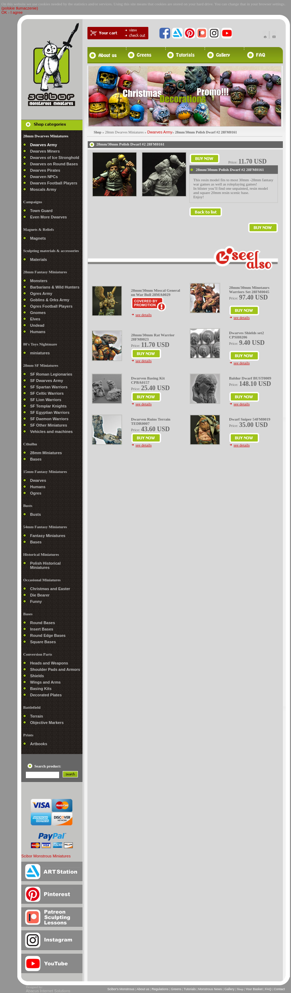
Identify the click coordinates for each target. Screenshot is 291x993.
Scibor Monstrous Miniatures (45, 856)
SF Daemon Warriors (49, 419)
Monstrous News (210, 989)
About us (143, 989)
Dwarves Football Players (53, 183)
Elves (35, 319)
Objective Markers (47, 722)
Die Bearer (40, 595)
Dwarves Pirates (45, 170)
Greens (176, 989)
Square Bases (43, 642)
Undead (37, 325)
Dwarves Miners (45, 151)
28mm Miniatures (46, 453)
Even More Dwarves (48, 217)
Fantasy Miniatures (47, 535)
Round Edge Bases (47, 635)
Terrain (36, 716)
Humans (37, 332)
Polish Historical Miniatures (45, 565)
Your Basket (254, 989)
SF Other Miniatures (48, 425)
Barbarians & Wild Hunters (54, 287)
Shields (37, 676)
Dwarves (38, 480)
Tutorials (189, 989)
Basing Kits (41, 688)
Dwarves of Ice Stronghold (54, 157)
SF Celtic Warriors (47, 393)
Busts (35, 514)
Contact (279, 989)
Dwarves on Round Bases (54, 164)
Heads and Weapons (49, 663)
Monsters (38, 281)
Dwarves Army (43, 145)
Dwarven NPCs (44, 177)
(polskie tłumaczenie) (19, 8)
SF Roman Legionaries (51, 374)
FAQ (268, 989)
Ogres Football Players (51, 306)
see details (144, 315)
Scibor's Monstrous (121, 989)
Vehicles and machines (51, 431)
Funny (36, 601)
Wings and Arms (45, 682)
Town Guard (41, 211)
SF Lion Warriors (45, 400)
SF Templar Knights (48, 406)
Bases (35, 459)
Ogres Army (41, 293)
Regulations (160, 989)
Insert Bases (41, 629)
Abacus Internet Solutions (48, 991)
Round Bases (42, 623)
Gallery (229, 989)
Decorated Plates (46, 695)
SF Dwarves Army (46, 380)
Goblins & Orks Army (49, 300)
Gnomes (38, 312)
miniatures (40, 353)
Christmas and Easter (50, 589)
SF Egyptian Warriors (49, 412)
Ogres (35, 493)
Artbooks (38, 744)
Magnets (38, 238)
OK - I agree (12, 12)
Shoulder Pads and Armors (55, 669)
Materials (38, 259)
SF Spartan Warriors (49, 387)
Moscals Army (43, 189)
